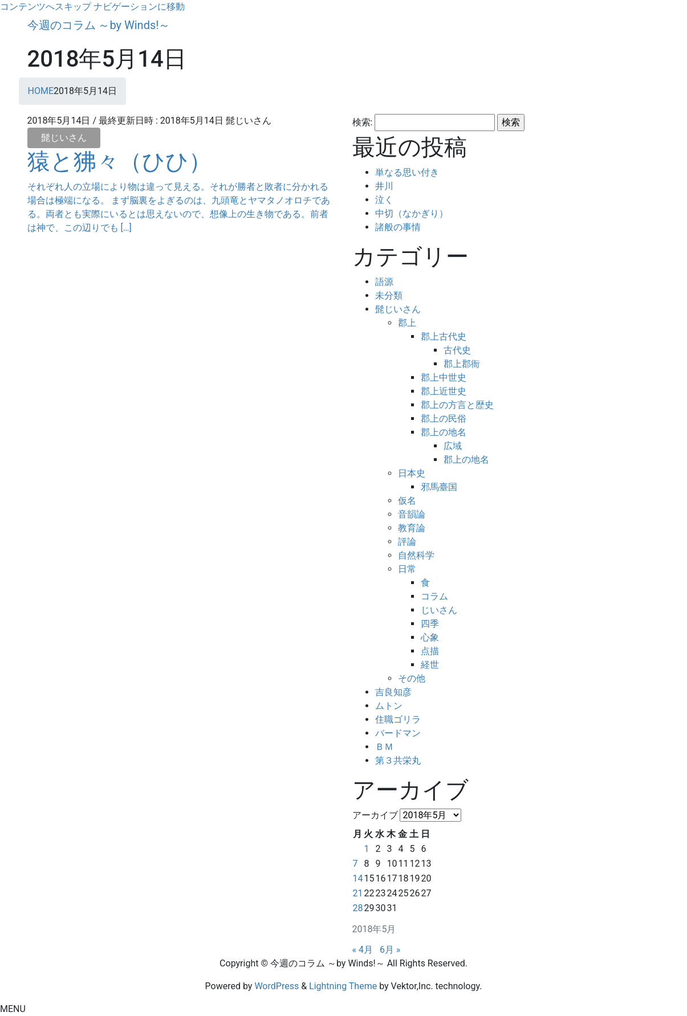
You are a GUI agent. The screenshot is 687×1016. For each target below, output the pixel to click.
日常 (407, 569)
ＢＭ (384, 746)
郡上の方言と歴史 (457, 404)
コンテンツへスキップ (45, 6)
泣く (384, 199)
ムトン (389, 705)
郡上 (407, 322)
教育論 (411, 528)
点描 (430, 651)
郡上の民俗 (443, 418)
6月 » (390, 949)
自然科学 (416, 555)
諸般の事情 (398, 227)
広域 (453, 445)
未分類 (389, 295)
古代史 (457, 350)
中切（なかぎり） (411, 213)
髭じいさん (64, 137)
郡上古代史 (443, 336)
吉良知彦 (393, 692)
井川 (384, 186)
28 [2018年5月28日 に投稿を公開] (358, 908)
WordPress (276, 986)
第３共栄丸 (398, 760)
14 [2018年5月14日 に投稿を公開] (358, 878)
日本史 (411, 473)
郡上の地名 (443, 432)
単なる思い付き (407, 172)
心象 (430, 637)
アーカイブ (375, 815)
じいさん (439, 610)
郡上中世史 (443, 377)
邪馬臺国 (439, 487)
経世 (430, 664)
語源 (384, 281)
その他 (411, 678)
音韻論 (411, 514)
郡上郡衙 (462, 363)
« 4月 (362, 949)
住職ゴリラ (398, 719)
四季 (430, 623)
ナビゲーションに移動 (139, 6)
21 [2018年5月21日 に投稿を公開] (358, 893)
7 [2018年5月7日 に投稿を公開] (355, 863)
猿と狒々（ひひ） (119, 161)
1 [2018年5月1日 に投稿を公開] (366, 848)
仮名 (407, 500)
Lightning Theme (343, 986)
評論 (407, 541)
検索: (362, 122)
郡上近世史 (443, 391)
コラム (434, 596)
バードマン (398, 733)
